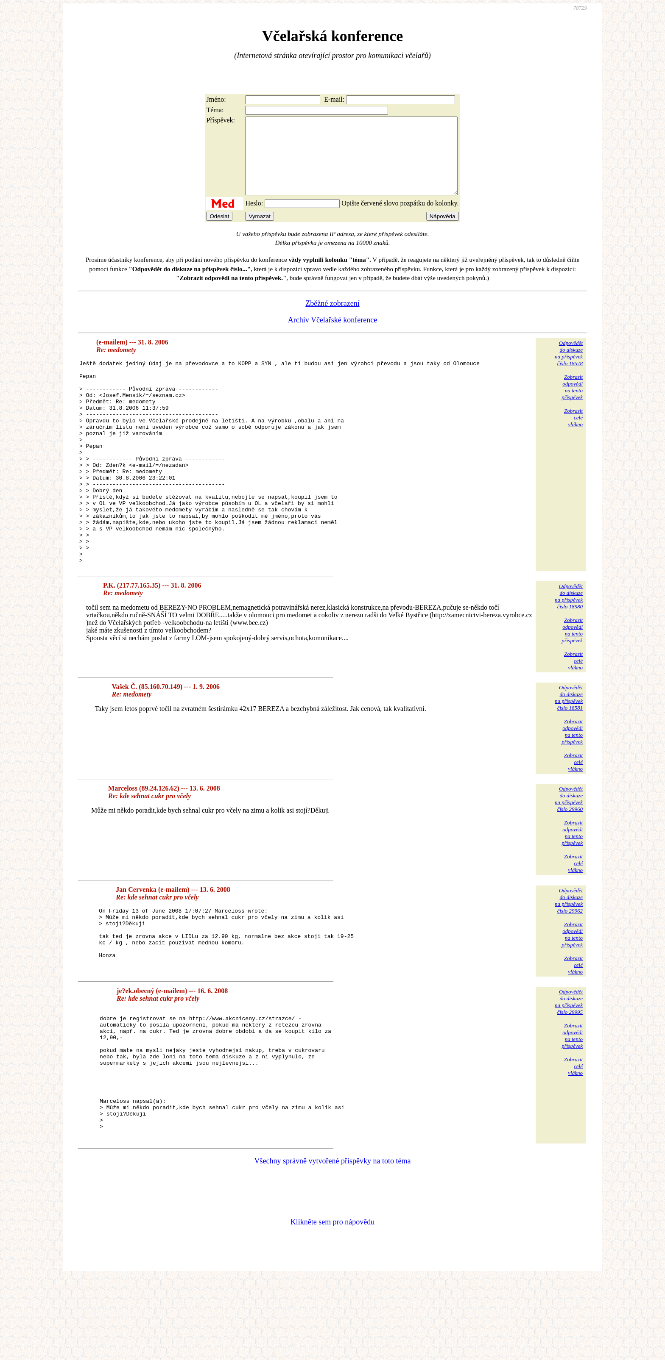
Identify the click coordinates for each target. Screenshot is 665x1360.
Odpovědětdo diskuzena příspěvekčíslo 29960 (569, 854)
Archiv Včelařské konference (332, 335)
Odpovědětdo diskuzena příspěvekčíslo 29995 (569, 1057)
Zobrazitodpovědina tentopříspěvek (572, 402)
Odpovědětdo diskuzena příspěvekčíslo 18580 (569, 652)
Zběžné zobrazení (332, 318)
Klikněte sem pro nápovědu (332, 1303)
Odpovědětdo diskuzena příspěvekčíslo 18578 (569, 368)
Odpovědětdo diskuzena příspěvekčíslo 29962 (569, 956)
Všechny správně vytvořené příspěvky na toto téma (332, 1242)
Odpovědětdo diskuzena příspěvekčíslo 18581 (569, 753)
